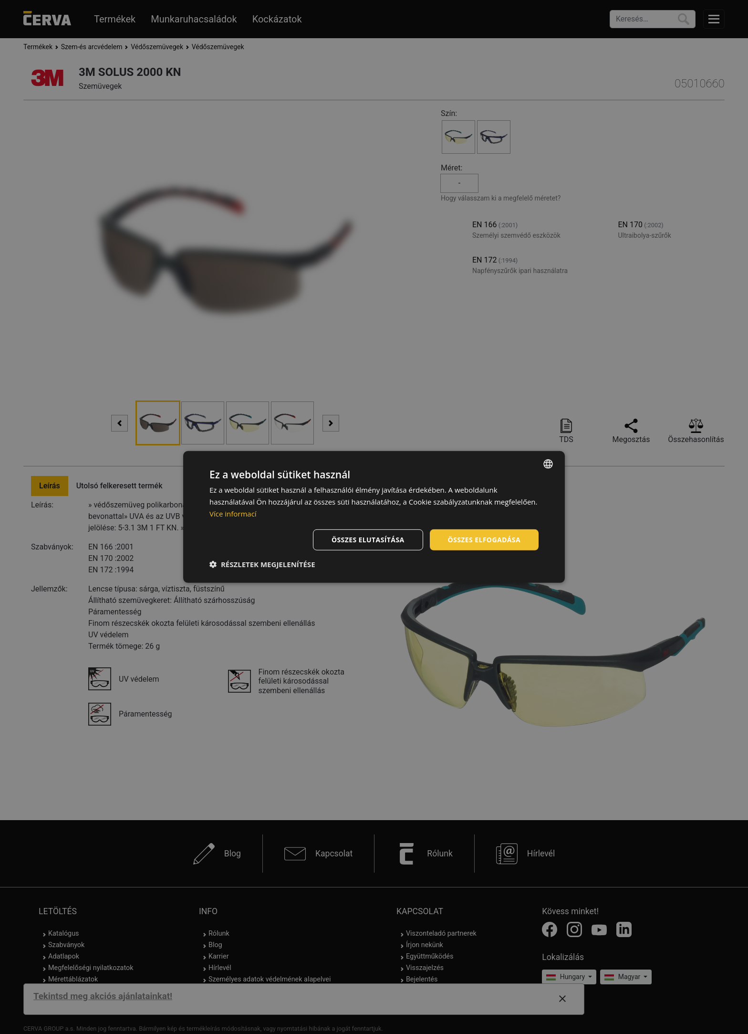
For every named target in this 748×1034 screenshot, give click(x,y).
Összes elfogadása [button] (484, 539)
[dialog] (374, 517)
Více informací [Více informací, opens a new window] (233, 513)
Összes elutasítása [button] (368, 539)
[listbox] (548, 464)
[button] (262, 564)
